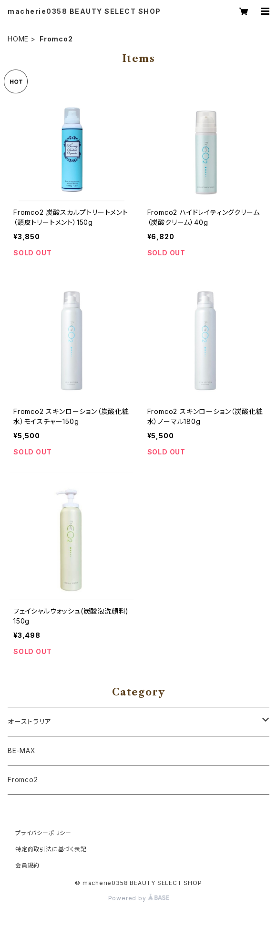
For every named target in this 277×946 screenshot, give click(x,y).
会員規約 (27, 865)
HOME (18, 39)
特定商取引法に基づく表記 (51, 849)
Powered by (138, 898)
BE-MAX (22, 750)
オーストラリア (29, 721)
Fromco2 (23, 779)
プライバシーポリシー (43, 832)
